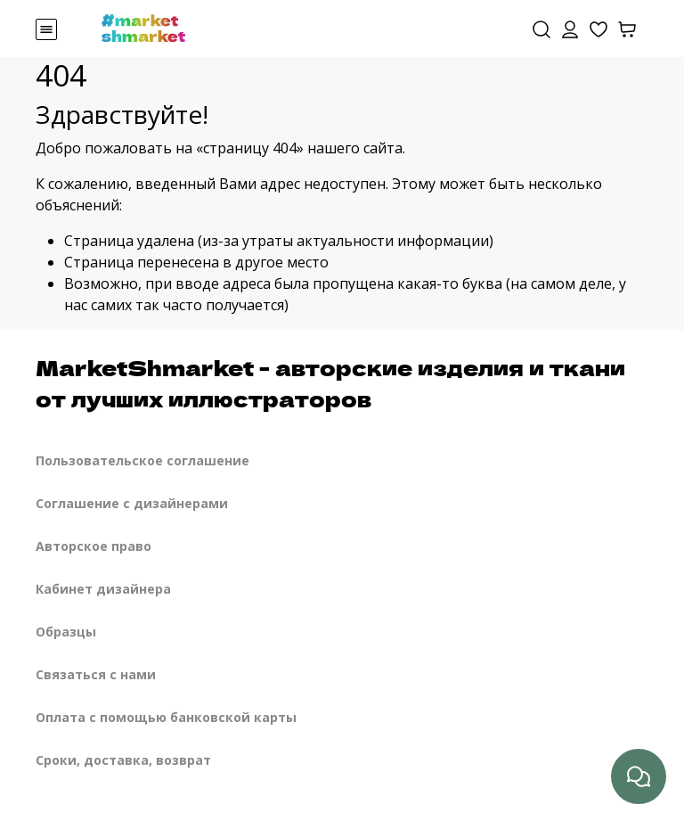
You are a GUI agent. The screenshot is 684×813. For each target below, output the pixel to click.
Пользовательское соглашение (142, 460)
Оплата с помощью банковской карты (166, 717)
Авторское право (93, 546)
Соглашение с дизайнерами (132, 503)
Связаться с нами (96, 674)
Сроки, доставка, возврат (123, 759)
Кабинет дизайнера (103, 588)
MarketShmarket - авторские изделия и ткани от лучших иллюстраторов (330, 382)
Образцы (66, 631)
